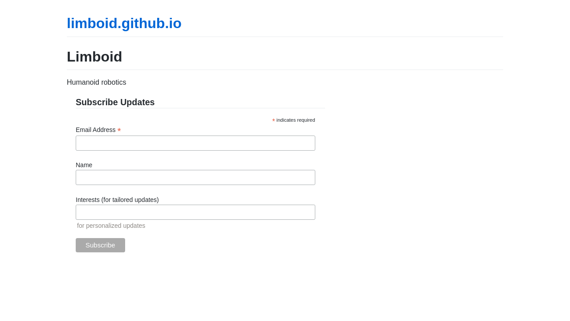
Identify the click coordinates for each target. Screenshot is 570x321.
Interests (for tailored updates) (117, 199)
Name (84, 165)
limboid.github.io (124, 23)
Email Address (98, 130)
